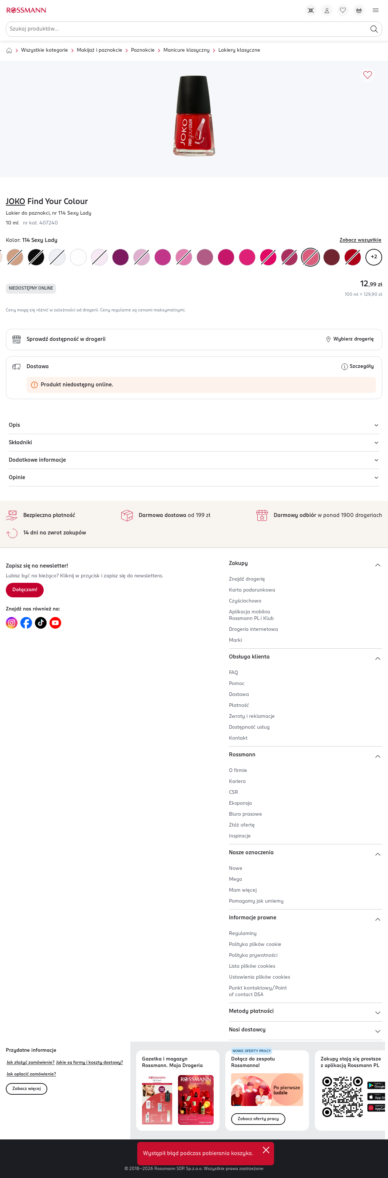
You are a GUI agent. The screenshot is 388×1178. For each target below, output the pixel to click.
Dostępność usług (249, 727)
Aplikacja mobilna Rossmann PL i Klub (251, 615)
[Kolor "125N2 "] (226, 257)
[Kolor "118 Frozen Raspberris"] (289, 257)
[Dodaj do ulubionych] (367, 75)
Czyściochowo (245, 601)
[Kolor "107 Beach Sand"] (15, 257)
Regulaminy (243, 933)
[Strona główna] (9, 50)
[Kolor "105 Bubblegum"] (99, 257)
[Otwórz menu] (375, 10)
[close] (266, 1150)
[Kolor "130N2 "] (120, 257)
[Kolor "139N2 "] (268, 257)
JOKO (15, 202)
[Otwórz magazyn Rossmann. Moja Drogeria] (196, 1100)
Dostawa (239, 694)
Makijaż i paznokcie (99, 50)
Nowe (235, 868)
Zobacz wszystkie (360, 240)
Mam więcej (243, 890)
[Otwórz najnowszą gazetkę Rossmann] (157, 1100)
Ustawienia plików (259, 977)
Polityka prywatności (253, 955)
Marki (235, 640)
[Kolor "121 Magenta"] (162, 257)
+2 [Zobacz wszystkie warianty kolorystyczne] (374, 257)
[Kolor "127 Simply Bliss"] (183, 257)
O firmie (238, 770)
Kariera (237, 781)
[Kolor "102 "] (57, 257)
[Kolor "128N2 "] (205, 257)
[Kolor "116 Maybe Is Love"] (331, 257)
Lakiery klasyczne (239, 50)
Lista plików (252, 966)
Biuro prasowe (245, 814)
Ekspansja (240, 803)
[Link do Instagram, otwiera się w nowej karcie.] (11, 623)
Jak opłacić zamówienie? (31, 1074)
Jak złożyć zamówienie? (31, 1062)
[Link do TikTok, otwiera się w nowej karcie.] (41, 623)
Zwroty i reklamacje (252, 716)
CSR (233, 792)
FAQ (233, 672)
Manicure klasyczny (186, 50)
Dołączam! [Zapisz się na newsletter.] (24, 590)
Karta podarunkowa (252, 590)
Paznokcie (143, 50)
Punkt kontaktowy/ (258, 991)
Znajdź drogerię (247, 579)
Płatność (239, 705)
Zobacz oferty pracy (258, 1119)
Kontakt (238, 738)
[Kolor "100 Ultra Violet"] (78, 257)
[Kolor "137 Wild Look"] (36, 257)
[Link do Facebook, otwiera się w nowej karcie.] (26, 623)
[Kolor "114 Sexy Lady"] (310, 257)
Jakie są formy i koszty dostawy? (89, 1062)
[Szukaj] (374, 29)
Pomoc (237, 683)
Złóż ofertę (242, 825)
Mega (235, 879)
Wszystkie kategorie (44, 50)
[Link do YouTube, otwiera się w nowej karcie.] (55, 623)
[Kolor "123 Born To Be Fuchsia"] (247, 257)
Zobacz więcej (26, 1089)
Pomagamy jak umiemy (256, 901)
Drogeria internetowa (253, 629)
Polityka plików (255, 944)
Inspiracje (240, 836)
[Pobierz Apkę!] (311, 10)
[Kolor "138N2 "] (352, 257)
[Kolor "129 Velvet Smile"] (141, 257)
